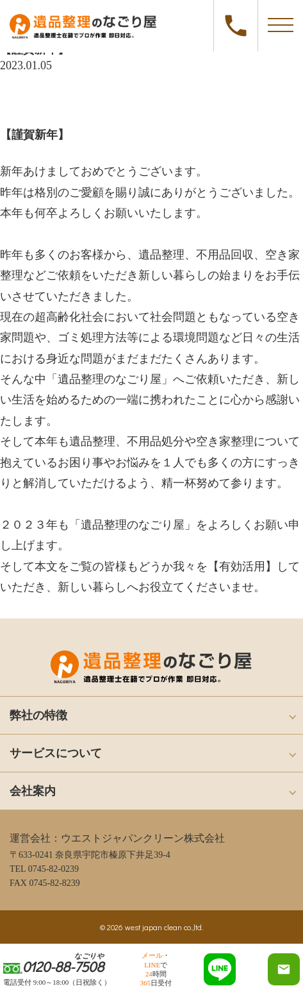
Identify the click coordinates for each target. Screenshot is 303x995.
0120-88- (235, 25)
